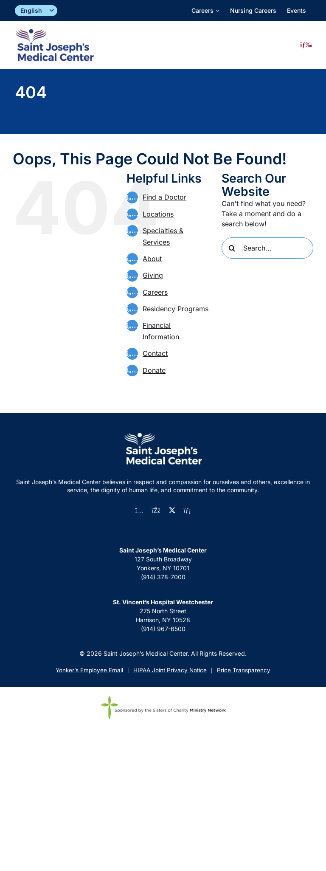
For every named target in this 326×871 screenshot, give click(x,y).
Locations (158, 214)
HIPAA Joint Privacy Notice (170, 670)
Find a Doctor (164, 197)
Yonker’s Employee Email (89, 670)
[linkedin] (187, 510)
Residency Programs (175, 308)
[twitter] (172, 510)
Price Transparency (243, 670)
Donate (154, 370)
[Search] (232, 248)
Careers (155, 292)
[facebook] (156, 510)
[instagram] (139, 510)
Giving (153, 275)
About (152, 258)
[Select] (36, 11)
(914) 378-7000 (163, 577)
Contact (155, 353)
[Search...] (267, 248)
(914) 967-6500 (163, 628)
